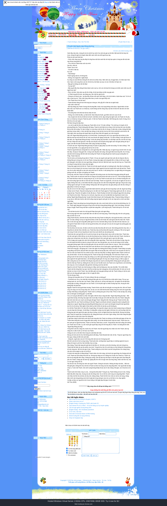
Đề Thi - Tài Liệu (39, 106)
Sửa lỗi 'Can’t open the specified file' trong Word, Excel (43, 337)
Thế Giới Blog (38, 79)
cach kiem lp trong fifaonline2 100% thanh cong (42, 342)
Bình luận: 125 (38, 367)
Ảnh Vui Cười (38, 69)
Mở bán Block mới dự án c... (42, 217)
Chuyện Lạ (37, 59)
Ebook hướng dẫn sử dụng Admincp (79, 416)
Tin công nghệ (38, 57)
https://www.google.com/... (41, 258)
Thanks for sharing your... (41, 265)
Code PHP (37, 91)
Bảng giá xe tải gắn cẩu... (41, 224)
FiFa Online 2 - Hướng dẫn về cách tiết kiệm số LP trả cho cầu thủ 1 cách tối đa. (42, 306)
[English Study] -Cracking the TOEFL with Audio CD (84, 403)
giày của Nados (38, 245)
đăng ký (47, 2)
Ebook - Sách (38, 108)
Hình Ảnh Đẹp (38, 71)
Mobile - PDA (38, 104)
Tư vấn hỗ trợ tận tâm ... (41, 209)
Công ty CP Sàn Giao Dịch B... (43, 237)
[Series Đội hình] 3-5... (40, 281)
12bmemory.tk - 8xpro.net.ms (92, 480)
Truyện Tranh (38, 67)
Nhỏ (131, 51)
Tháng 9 (36, 147)
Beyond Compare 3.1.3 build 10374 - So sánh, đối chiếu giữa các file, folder (42, 319)
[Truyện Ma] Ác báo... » (125, 42)
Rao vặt (36, 112)
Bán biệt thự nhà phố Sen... (42, 211)
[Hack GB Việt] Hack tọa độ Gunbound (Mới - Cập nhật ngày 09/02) (42, 330)
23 (34, 198)
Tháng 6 (36, 146)
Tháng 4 (36, 129)
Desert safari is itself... (40, 272)
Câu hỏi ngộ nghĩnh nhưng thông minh (80, 407)
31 (37, 200)
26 (42, 198)
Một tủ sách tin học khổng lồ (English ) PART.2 (82, 399)
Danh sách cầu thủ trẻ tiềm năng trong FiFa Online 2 (42, 296)
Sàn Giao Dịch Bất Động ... (42, 241)
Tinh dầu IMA (38, 243)
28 (47, 198)
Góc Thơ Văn (38, 63)
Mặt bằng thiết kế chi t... (41, 207)
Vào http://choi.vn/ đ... (40, 285)
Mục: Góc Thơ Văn (83, 42)
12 (42, 194)
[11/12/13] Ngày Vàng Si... (41, 279)
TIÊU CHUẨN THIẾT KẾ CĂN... (43, 232)
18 (39, 196)
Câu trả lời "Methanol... (40, 254)
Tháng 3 (46, 143)
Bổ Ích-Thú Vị (38, 97)
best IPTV (37, 247)
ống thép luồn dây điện (40, 226)
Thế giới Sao (38, 73)
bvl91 (87, 48)
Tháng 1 (36, 132)
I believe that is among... (41, 263)
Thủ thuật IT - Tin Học (40, 81)
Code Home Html (39, 95)
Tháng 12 (42, 125)
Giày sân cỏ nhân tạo (40, 230)
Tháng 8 (41, 123)
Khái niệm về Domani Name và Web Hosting (82, 413)
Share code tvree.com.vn (76, 401)
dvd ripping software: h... (41, 275)
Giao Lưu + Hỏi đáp (40, 110)
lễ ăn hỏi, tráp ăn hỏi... (40, 215)
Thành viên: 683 (38, 369)
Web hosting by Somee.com (83, 504)
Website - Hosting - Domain (42, 85)
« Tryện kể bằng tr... (72, 42)
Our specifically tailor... (40, 260)
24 (37, 198)
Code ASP (37, 90)
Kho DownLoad (38, 75)
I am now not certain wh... (41, 268)
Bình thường (125, 51)
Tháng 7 (36, 123)
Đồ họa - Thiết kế (39, 88)
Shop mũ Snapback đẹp (76, 418)
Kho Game (37, 99)
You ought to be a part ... (41, 266)
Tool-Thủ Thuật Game (40, 101)
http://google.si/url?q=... (41, 261)
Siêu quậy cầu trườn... (40, 283)
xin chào (36, 256)
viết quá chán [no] (39, 277)
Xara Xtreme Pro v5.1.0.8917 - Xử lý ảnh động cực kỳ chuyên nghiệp (89, 405)
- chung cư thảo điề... (40, 273)
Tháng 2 (41, 137)
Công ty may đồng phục (41, 213)
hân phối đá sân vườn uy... (42, 219)
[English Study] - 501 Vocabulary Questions (81, 409)
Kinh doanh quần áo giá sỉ (41, 239)
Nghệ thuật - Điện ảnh (40, 61)
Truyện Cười (37, 65)
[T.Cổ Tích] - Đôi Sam (75, 411)
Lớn (119, 51)
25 (39, 198)
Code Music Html (39, 93)
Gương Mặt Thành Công (41, 114)
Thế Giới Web (38, 77)
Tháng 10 (47, 123)
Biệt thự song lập (39, 222)
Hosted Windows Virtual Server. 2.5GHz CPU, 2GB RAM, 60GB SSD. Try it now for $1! (83, 501)
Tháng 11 (37, 125)
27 (45, 198)
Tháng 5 (41, 144)
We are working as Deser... (42, 270)
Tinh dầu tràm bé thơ (40, 228)
